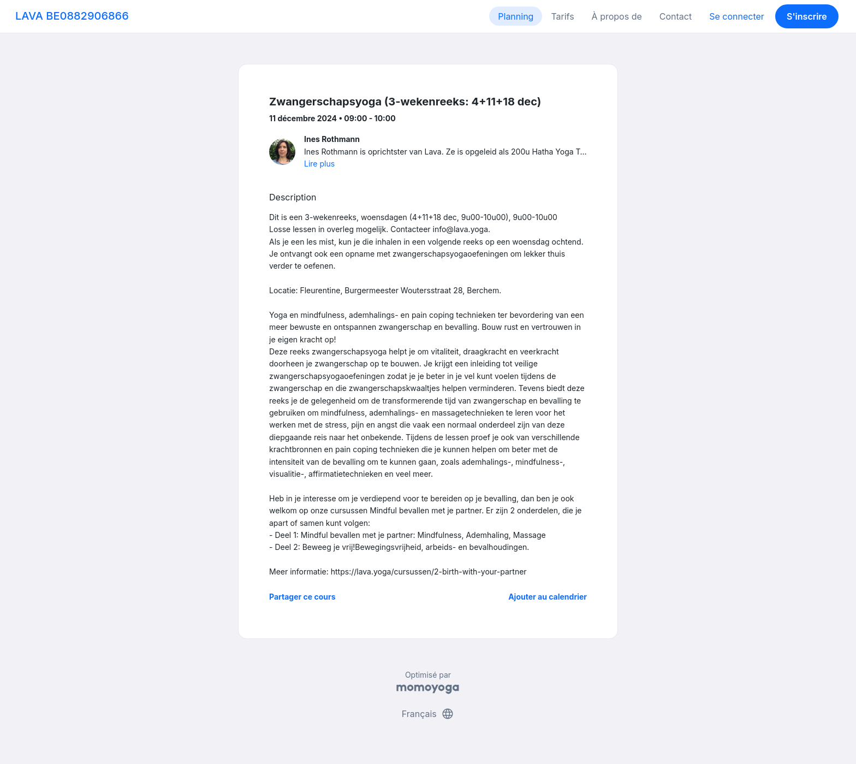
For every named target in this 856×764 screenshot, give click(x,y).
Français (428, 713)
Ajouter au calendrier (547, 596)
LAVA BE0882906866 (72, 15)
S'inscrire (807, 16)
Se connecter (736, 16)
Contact (675, 16)
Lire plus (319, 163)
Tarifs (562, 16)
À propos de (617, 16)
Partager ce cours (302, 596)
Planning (515, 16)
